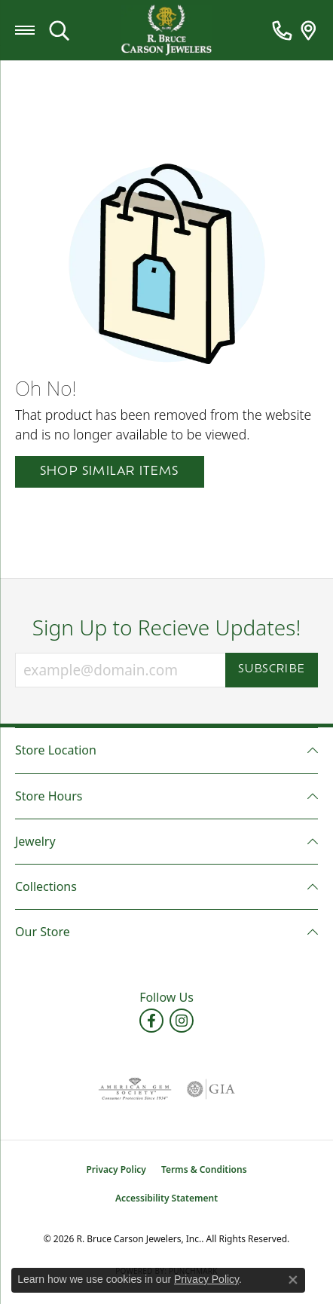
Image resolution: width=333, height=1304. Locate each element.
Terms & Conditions (204, 1169)
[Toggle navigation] (25, 30)
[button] (59, 30)
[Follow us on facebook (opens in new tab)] (151, 1021)
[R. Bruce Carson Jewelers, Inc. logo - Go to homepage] (166, 30)
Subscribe (271, 669)
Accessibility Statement (166, 1198)
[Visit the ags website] (135, 1089)
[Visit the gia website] (211, 1089)
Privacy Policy (115, 1169)
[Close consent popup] (293, 1279)
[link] (282, 30)
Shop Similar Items (109, 472)
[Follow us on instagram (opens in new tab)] (182, 1021)
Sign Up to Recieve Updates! (166, 628)
